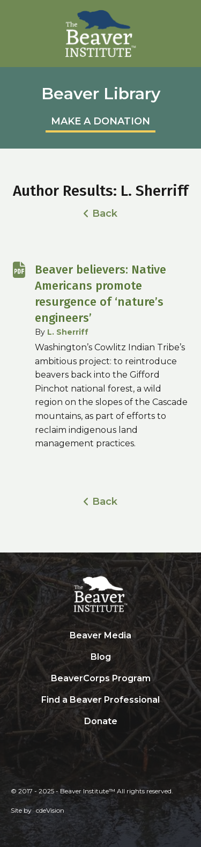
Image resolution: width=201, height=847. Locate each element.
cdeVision (50, 810)
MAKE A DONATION (100, 121)
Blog (101, 657)
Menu (188, 13)
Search (101, 743)
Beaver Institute (101, 34)
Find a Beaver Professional (100, 700)
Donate (100, 721)
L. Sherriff (67, 332)
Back (104, 213)
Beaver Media (100, 635)
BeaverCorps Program (101, 678)
